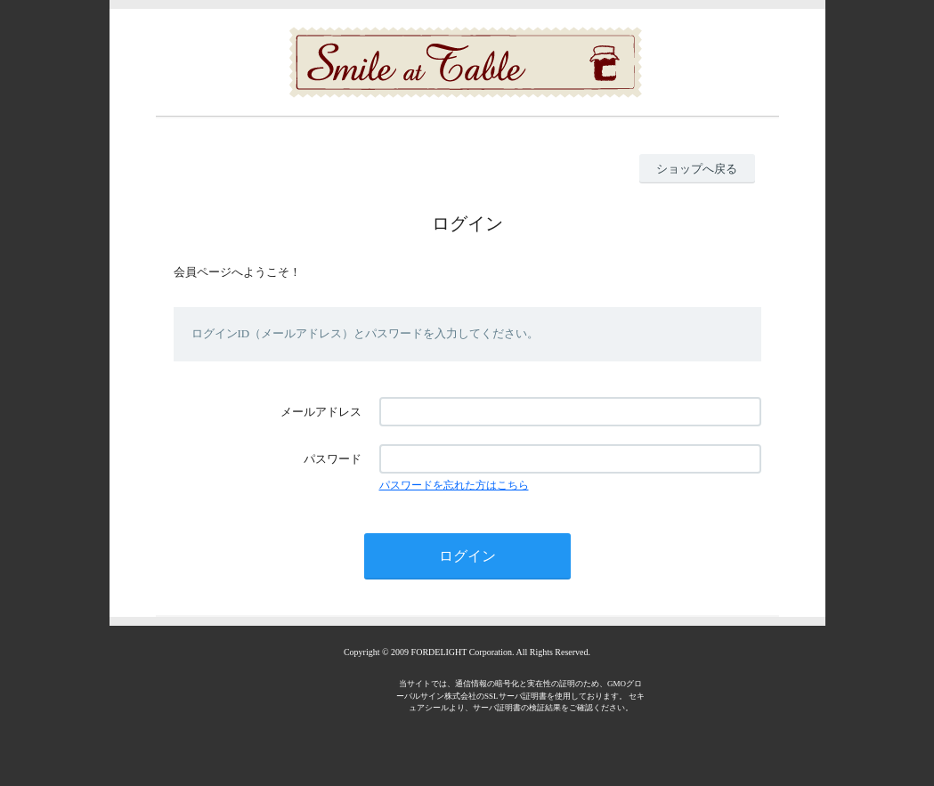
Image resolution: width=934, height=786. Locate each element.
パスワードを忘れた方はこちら (454, 485)
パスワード (332, 459)
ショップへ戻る (696, 168)
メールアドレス (320, 411)
